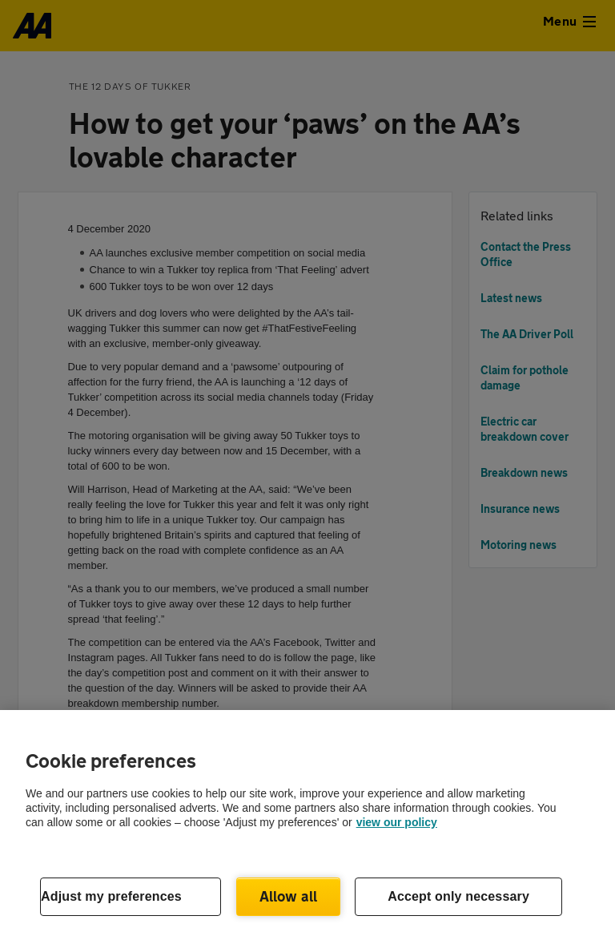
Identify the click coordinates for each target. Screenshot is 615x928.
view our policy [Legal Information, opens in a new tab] (396, 822)
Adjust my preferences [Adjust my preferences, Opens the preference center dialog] (111, 896)
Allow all (288, 896)
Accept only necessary (458, 896)
